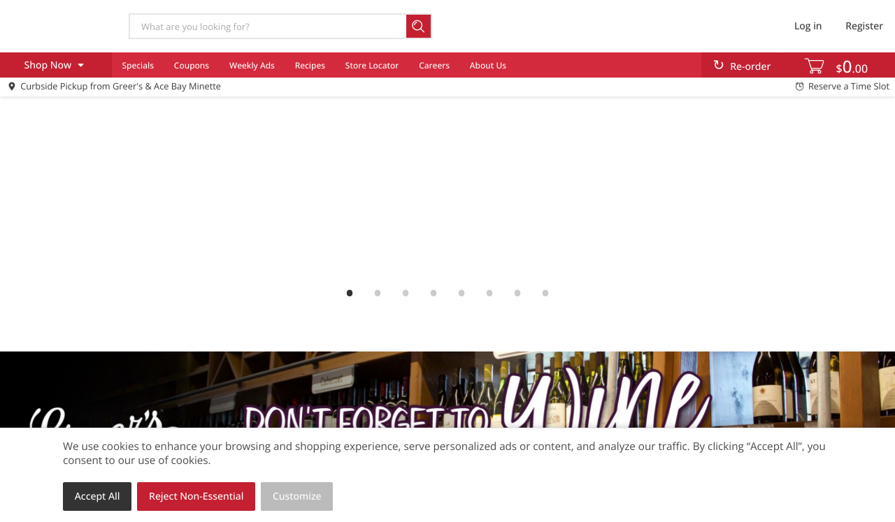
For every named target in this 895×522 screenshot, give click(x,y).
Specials (138, 65)
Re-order (750, 66)
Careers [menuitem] (434, 65)
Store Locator (372, 65)
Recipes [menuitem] (310, 65)
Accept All (97, 496)
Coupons (191, 65)
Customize (297, 496)
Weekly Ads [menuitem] (252, 65)
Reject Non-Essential (196, 496)
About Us (488, 65)
